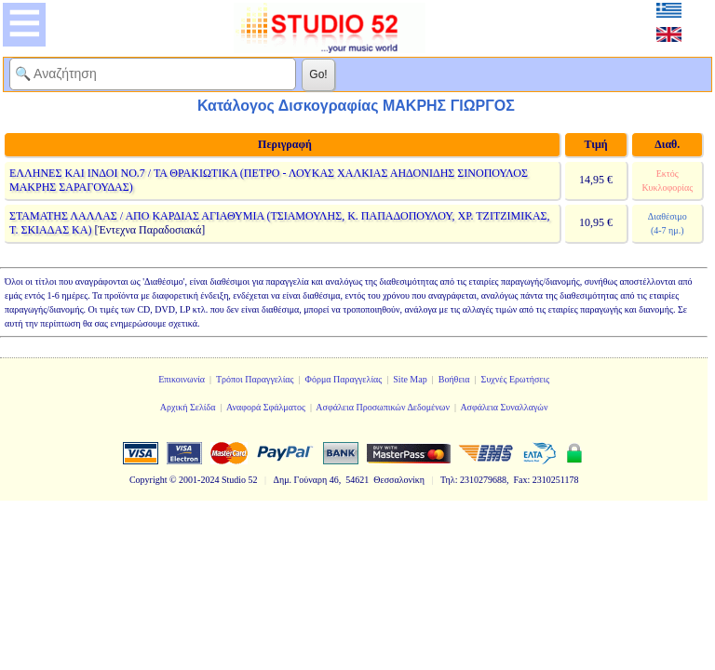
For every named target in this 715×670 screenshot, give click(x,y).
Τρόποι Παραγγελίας (255, 379)
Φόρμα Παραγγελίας (344, 379)
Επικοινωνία (181, 379)
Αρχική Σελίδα (188, 407)
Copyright (148, 480)
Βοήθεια (454, 379)
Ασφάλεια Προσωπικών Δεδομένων (383, 407)
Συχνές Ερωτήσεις (515, 379)
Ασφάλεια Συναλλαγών (503, 407)
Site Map (409, 379)
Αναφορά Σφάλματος (265, 407)
